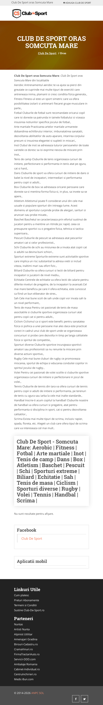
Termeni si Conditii (25, 605)
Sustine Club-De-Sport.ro (29, 610)
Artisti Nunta (22, 629)
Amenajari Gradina (25, 639)
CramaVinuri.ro (23, 649)
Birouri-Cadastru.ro (26, 644)
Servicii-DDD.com (25, 659)
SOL (41, 693)
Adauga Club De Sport (77, 2)
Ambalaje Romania (25, 664)
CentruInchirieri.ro (25, 674)
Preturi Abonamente (26, 600)
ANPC (34, 693)
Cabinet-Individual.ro (27, 669)
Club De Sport (47, 53)
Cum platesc (21, 595)
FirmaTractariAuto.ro (27, 654)
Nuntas (18, 624)
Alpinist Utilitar (23, 634)
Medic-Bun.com (24, 679)
